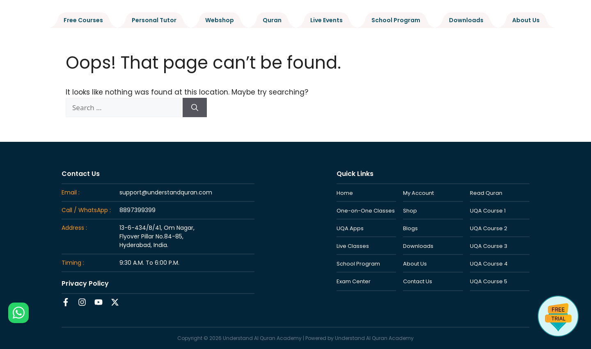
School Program (395, 20)
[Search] (195, 108)
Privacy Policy (85, 283)
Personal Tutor (154, 20)
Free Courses (83, 20)
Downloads (466, 20)
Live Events (326, 20)
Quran (272, 20)
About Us (526, 20)
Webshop (219, 20)
